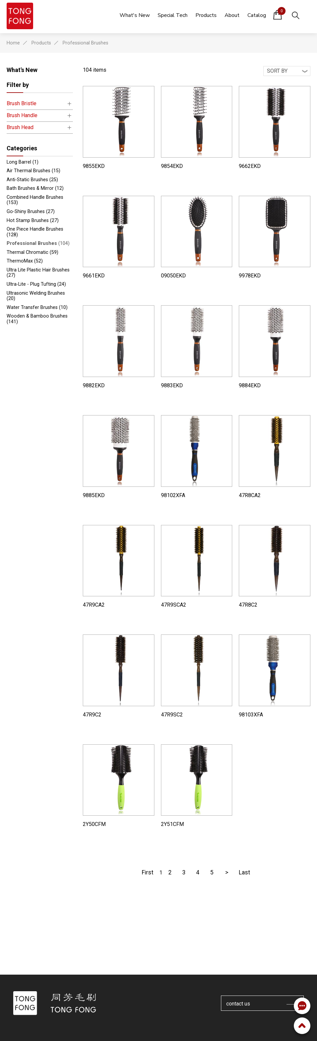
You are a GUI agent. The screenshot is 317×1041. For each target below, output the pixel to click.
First (147, 872)
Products (41, 43)
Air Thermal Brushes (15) (33, 171)
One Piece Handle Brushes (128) (35, 232)
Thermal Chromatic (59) (32, 252)
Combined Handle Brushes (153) (35, 200)
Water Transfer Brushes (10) (37, 307)
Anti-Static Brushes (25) (32, 180)
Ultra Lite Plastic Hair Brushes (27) (38, 272)
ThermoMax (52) (25, 261)
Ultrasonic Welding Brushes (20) (36, 296)
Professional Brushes (85, 43)
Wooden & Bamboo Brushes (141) (37, 319)
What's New (22, 69)
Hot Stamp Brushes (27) (33, 220)
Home (13, 43)
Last (244, 872)
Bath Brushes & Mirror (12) (35, 188)
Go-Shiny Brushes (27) (31, 211)
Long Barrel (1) (22, 162)
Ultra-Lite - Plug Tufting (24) (36, 284)
